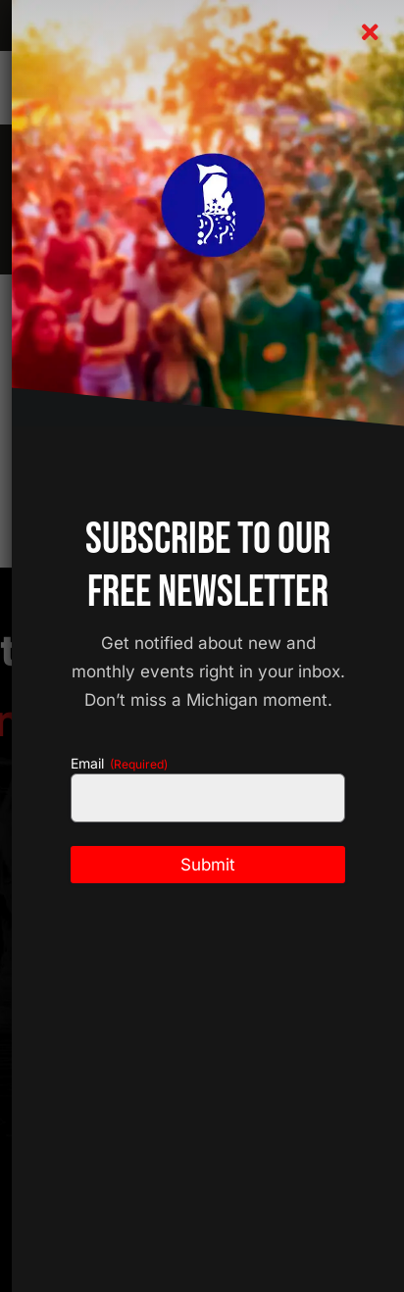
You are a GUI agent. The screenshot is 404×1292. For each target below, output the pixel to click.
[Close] (370, 32)
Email (119, 763)
